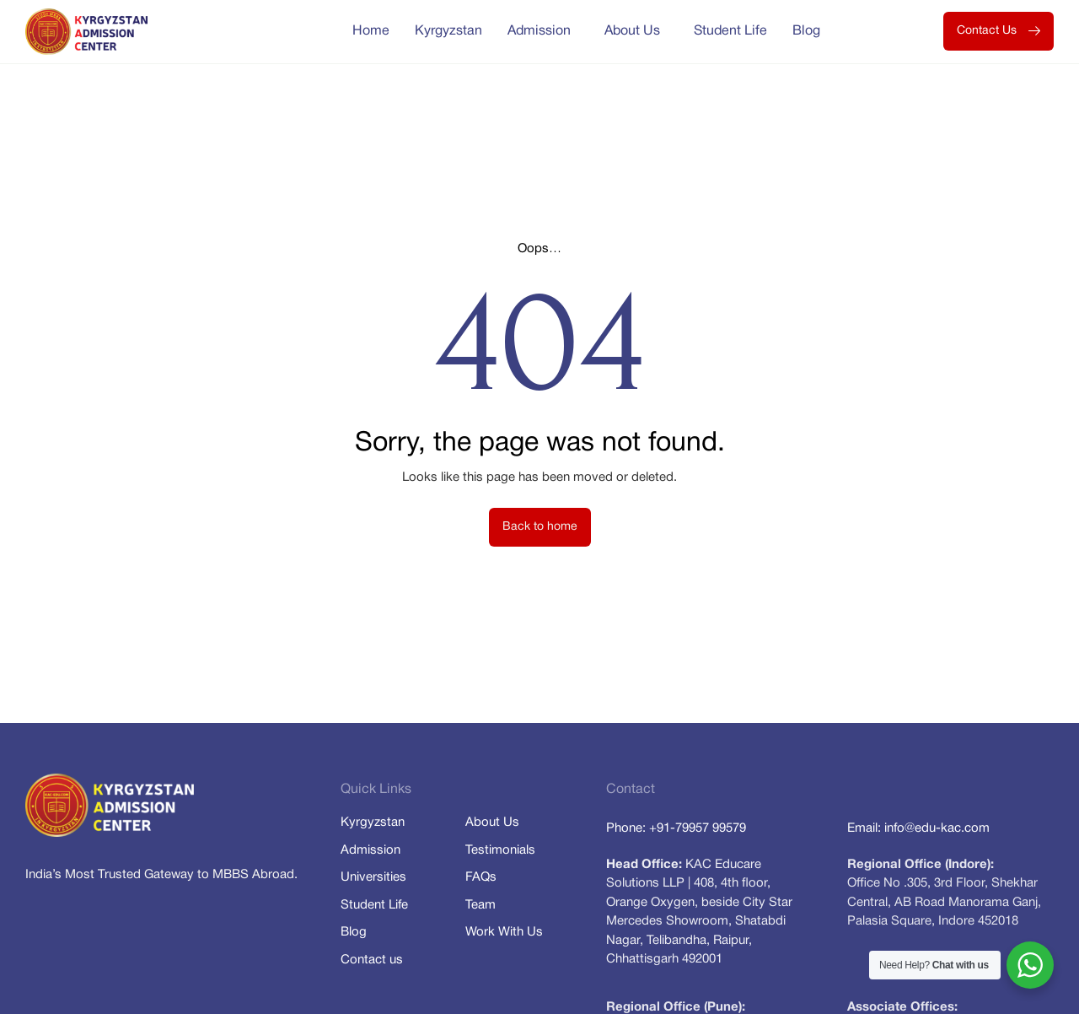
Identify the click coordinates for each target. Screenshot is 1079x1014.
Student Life (730, 31)
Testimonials (500, 850)
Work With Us (504, 932)
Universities (373, 877)
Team (480, 905)
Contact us (372, 960)
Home (370, 31)
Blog (806, 31)
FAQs (481, 877)
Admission (543, 31)
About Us (636, 31)
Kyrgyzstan (448, 31)
